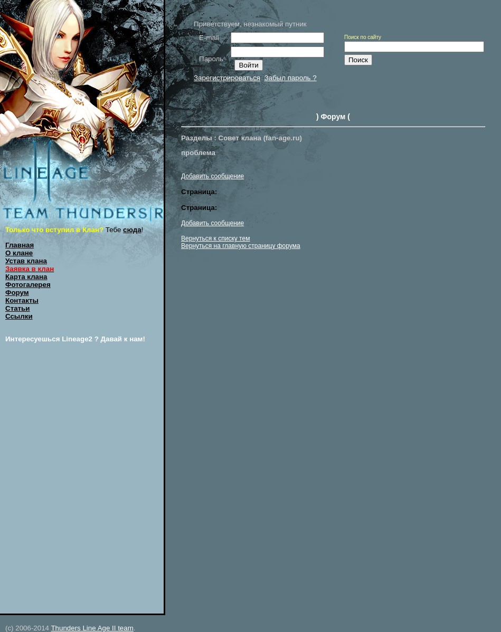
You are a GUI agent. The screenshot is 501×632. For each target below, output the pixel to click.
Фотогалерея (28, 285)
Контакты (22, 300)
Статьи (17, 308)
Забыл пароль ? (290, 78)
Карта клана (26, 277)
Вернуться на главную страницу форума (240, 246)
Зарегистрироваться (227, 78)
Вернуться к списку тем (215, 238)
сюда (132, 230)
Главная (19, 245)
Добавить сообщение (212, 176)
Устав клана (26, 261)
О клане (19, 253)
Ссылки (19, 316)
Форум (17, 292)
